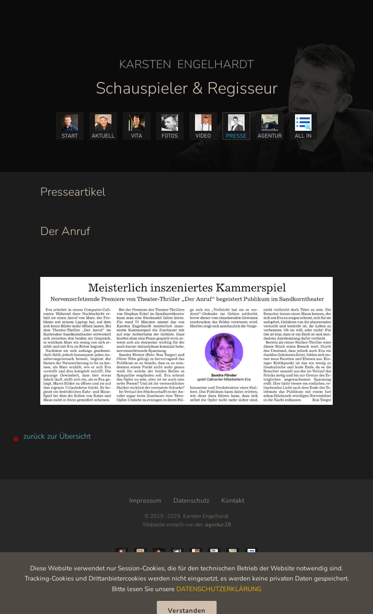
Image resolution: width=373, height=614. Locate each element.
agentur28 (218, 524)
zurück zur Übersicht (57, 436)
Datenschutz (191, 500)
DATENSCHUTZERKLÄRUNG (219, 604)
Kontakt (232, 500)
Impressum (145, 500)
